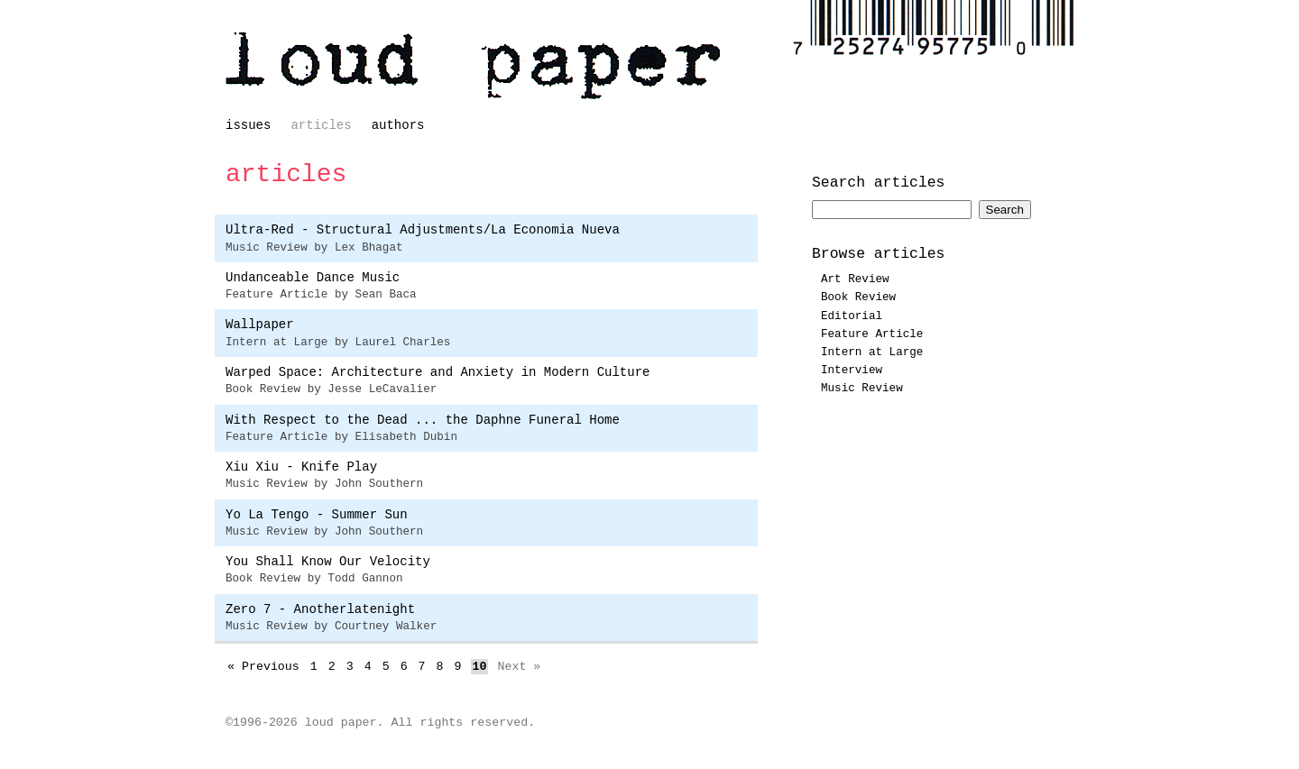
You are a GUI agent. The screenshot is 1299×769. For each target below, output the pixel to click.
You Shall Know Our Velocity (328, 561)
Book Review (858, 297)
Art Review (855, 279)
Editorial (851, 316)
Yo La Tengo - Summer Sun (317, 515)
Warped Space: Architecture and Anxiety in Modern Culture (438, 372)
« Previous (263, 666)
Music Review (862, 388)
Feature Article (872, 334)
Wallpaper (260, 324)
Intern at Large (872, 352)
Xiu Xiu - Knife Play (301, 467)
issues (248, 125)
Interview (851, 370)
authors (398, 125)
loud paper (474, 66)
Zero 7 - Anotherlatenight (320, 609)
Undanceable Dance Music (313, 277)
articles (320, 125)
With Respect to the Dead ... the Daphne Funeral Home (423, 420)
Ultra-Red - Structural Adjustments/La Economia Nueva (423, 230)
